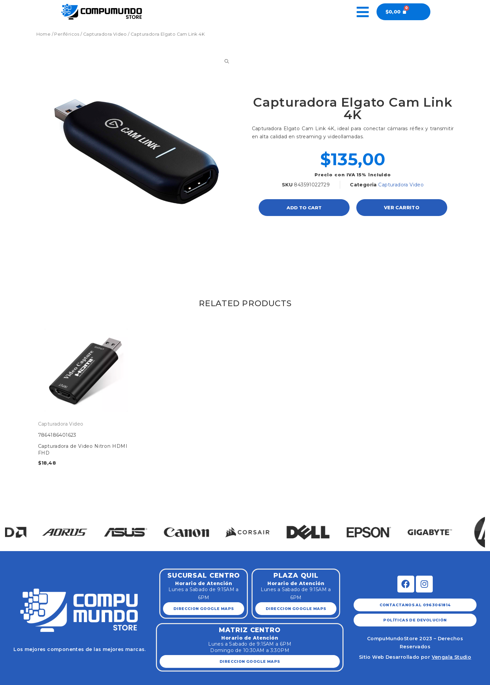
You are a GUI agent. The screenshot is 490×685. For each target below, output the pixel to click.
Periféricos (66, 34)
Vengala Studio (451, 657)
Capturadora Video (105, 34)
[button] (13, 525)
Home (43, 34)
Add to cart (304, 208)
